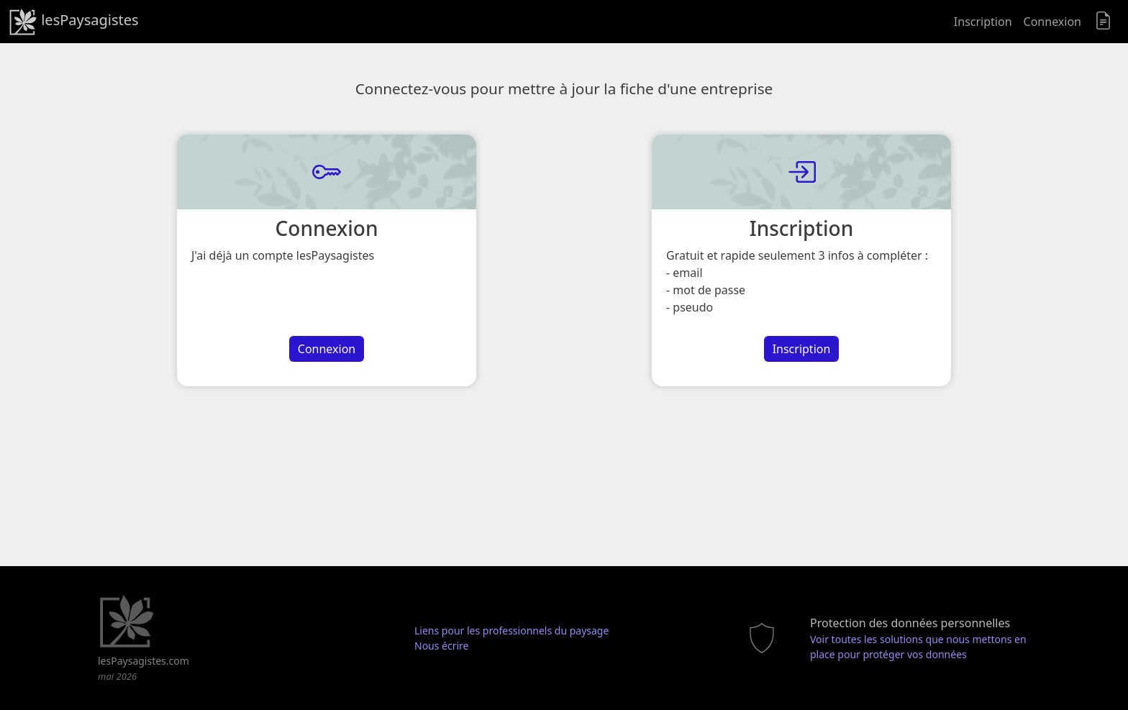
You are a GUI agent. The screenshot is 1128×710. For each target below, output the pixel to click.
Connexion (1052, 21)
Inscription (983, 21)
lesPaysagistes (74, 21)
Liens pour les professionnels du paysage (511, 630)
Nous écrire (441, 645)
